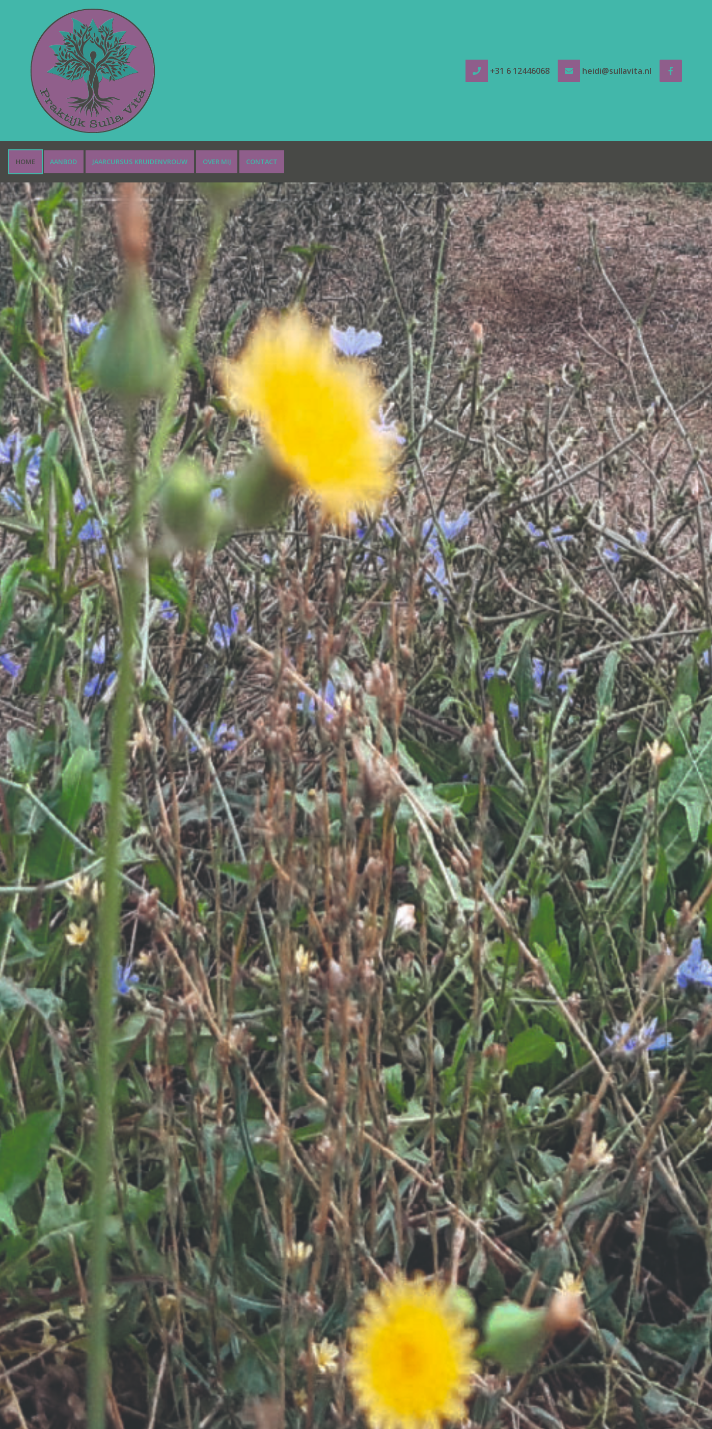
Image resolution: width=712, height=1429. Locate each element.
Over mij (217, 161)
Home (25, 161)
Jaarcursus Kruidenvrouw (139, 161)
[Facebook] (671, 71)
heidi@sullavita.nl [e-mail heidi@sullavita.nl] (616, 70)
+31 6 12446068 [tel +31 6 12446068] (520, 70)
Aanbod (63, 161)
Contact (262, 161)
